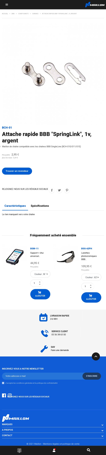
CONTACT (7, 435)
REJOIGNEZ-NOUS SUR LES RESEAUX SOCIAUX (51, 190)
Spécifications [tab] (40, 205)
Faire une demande (60, 350)
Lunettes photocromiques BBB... (89, 256)
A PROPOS (7, 430)
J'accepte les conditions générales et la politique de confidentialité (31, 383)
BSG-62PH (86, 248)
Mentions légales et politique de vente (61, 444)
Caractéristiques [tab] (15, 205)
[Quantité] (34, 283)
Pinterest (67, 190)
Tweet (59, 190)
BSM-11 (34, 248)
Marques (7, 424)
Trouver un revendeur (17, 171)
